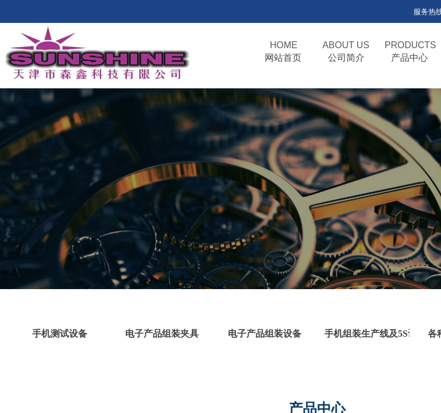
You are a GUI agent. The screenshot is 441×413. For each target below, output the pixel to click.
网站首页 (283, 58)
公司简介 (346, 58)
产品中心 (409, 58)
